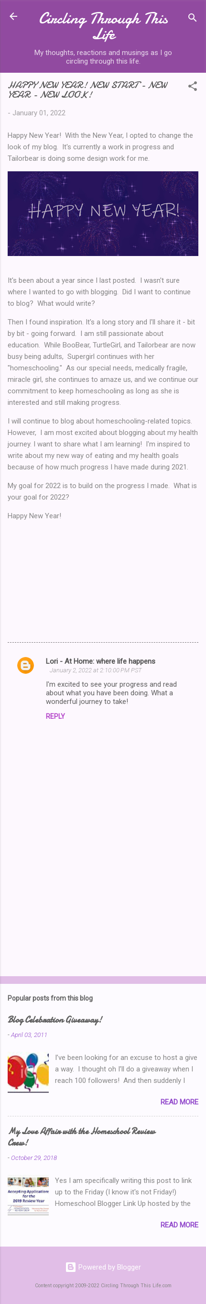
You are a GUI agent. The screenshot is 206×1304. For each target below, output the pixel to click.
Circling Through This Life (103, 26)
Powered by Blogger (103, 1267)
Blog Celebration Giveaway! (55, 1020)
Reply (55, 716)
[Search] (192, 19)
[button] (192, 87)
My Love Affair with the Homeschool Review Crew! (81, 1137)
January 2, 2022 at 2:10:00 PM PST (96, 670)
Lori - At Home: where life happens (100, 661)
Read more (179, 1102)
